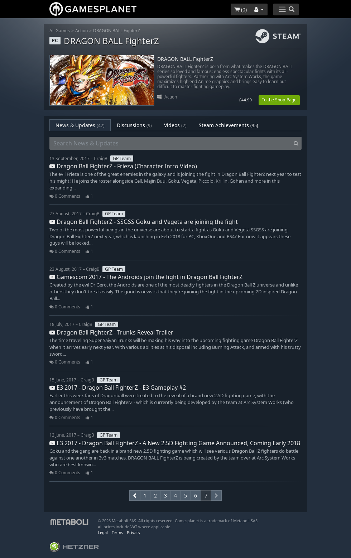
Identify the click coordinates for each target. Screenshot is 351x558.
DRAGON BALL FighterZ (116, 30)
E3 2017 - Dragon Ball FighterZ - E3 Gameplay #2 (117, 387)
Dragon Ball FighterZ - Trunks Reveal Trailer (111, 332)
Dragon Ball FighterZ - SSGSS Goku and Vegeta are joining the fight (143, 222)
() (240, 9)
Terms (117, 532)
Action (81, 30)
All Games (59, 30)
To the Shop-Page (279, 100)
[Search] (296, 143)
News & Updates (80, 125)
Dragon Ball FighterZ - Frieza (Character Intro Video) (123, 166)
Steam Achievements (228, 125)
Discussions (134, 125)
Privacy (133, 532)
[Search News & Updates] (170, 143)
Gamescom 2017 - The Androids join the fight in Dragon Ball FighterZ (145, 277)
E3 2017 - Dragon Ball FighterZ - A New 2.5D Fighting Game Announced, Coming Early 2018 (174, 443)
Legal (103, 532)
